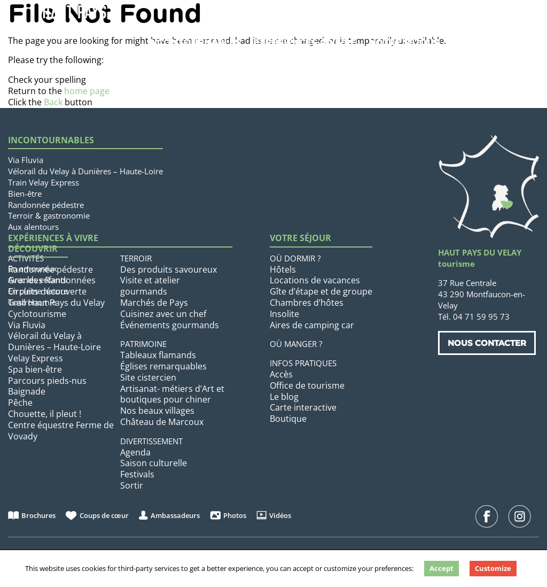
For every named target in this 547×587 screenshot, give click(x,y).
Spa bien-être (35, 369)
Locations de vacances (315, 280)
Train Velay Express (43, 182)
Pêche (20, 402)
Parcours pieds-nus (47, 381)
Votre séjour (404, 42)
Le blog (284, 397)
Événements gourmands (169, 325)
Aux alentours (33, 226)
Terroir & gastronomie (49, 215)
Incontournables (193, 42)
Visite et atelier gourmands (150, 285)
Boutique (288, 418)
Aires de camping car (312, 325)
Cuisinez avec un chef (163, 314)
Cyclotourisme (37, 314)
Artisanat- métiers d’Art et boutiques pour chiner (172, 394)
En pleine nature (38, 290)
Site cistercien (148, 377)
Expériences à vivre (304, 42)
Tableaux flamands (158, 355)
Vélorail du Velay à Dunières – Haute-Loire (85, 171)
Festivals (137, 474)
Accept (441, 568)
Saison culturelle (153, 463)
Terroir (136, 258)
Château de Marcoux (162, 422)
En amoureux (32, 268)
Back (53, 102)
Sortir (131, 485)
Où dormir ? (295, 258)
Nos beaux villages (157, 410)
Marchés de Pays (154, 302)
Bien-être (25, 193)
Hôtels (283, 269)
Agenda (135, 452)
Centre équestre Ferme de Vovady (61, 430)
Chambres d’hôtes (306, 302)
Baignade (26, 391)
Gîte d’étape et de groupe (321, 291)
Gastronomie (32, 302)
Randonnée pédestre (46, 204)
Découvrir (33, 248)
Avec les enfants (37, 279)
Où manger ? (296, 343)
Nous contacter (487, 343)
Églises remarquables (163, 366)
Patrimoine (143, 343)
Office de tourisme (307, 385)
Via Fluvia (25, 160)
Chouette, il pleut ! (44, 414)
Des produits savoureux (168, 269)
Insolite (284, 314)
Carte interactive (303, 407)
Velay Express (35, 358)
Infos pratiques (303, 363)
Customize (493, 568)
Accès (281, 374)
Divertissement (151, 441)
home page (87, 91)
